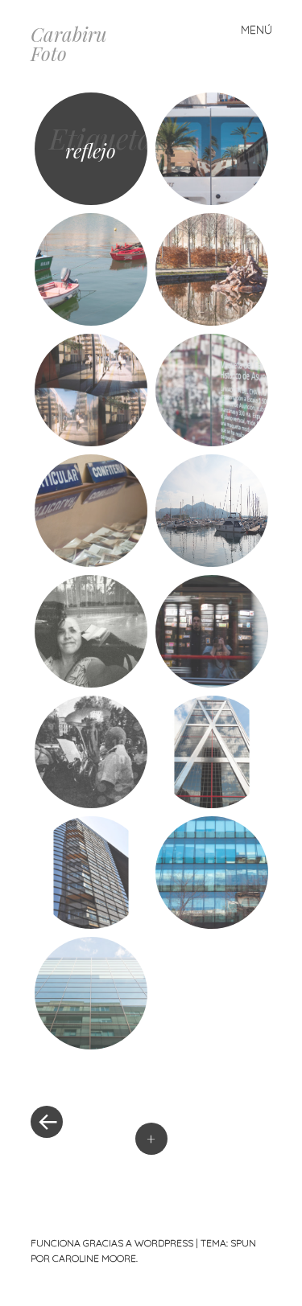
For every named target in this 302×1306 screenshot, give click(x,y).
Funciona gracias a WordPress (112, 1243)
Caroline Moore (94, 1258)
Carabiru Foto (69, 43)
